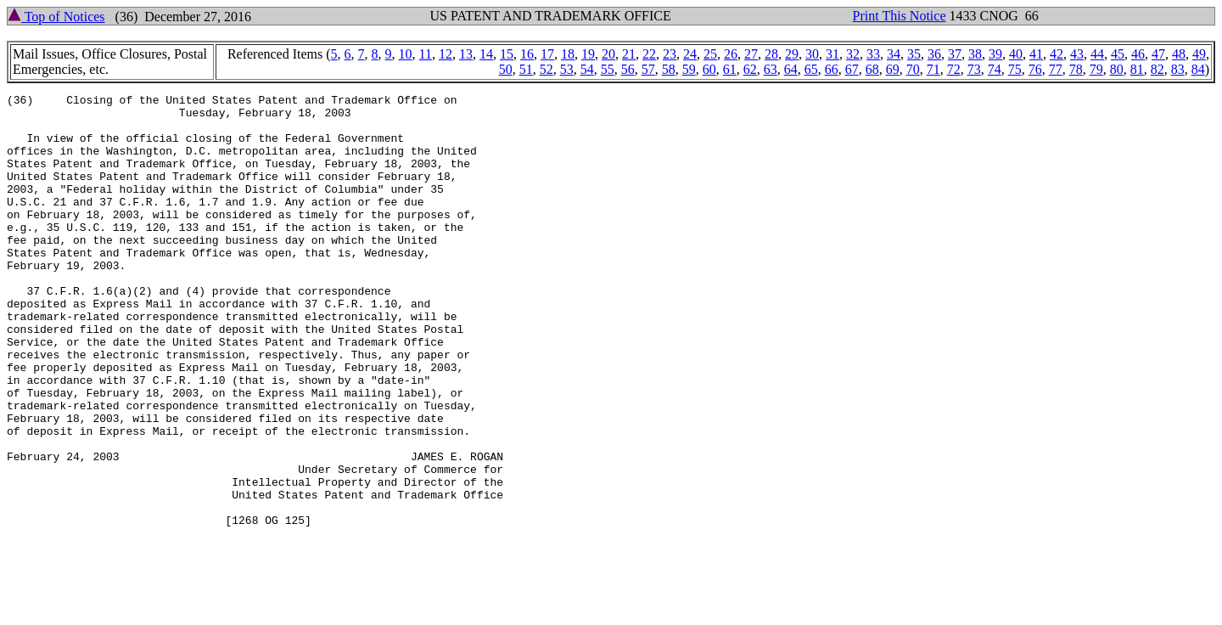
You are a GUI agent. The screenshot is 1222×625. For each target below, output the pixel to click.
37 (954, 54)
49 (1199, 54)
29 (792, 54)
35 (914, 54)
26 (730, 54)
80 (1117, 69)
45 (1117, 54)
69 (893, 69)
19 (588, 54)
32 (853, 54)
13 (466, 54)
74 (994, 69)
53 (567, 69)
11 (425, 54)
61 (730, 69)
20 (608, 54)
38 (975, 54)
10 (405, 54)
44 (1097, 54)
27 (751, 54)
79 (1096, 69)
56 (628, 69)
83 (1178, 69)
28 (771, 54)
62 (750, 69)
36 (934, 54)
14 (486, 54)
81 (1137, 69)
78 (1076, 69)
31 (832, 54)
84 (1198, 69)
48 (1179, 54)
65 (811, 69)
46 (1138, 54)
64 (791, 69)
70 (913, 69)
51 (526, 69)
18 (568, 54)
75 (1015, 69)
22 (649, 54)
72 (954, 69)
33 (873, 54)
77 (1055, 69)
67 (852, 69)
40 (1016, 54)
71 (933, 69)
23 (669, 54)
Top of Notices (56, 16)
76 (1035, 69)
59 (689, 69)
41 (1036, 54)
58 (668, 69)
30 (812, 54)
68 (872, 69)
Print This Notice (899, 15)
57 (648, 69)
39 (995, 54)
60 (709, 69)
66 (831, 69)
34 (893, 54)
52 (546, 69)
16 (527, 54)
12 (445, 54)
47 (1158, 54)
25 (710, 54)
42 (1056, 54)
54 (587, 69)
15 (506, 54)
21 (629, 54)
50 (506, 69)
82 (1157, 69)
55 (607, 69)
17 (547, 54)
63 (770, 69)
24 (690, 54)
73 (974, 69)
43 (1077, 54)
